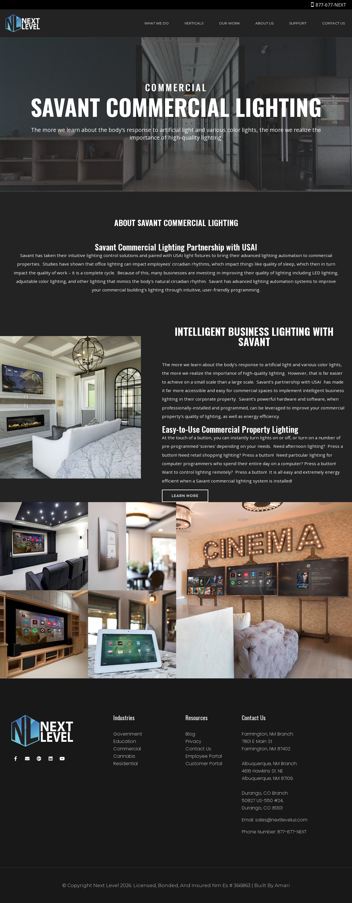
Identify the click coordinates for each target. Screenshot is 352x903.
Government (127, 734)
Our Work (229, 23)
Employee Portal (204, 756)
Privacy (193, 741)
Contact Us (333, 23)
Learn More (185, 496)
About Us (264, 23)
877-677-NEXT (331, 5)
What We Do (156, 23)
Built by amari (272, 885)
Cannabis (124, 756)
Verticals (193, 23)
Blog (190, 734)
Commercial (127, 748)
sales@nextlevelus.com (281, 820)
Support (298, 23)
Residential (125, 763)
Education (124, 741)
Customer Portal (204, 763)
